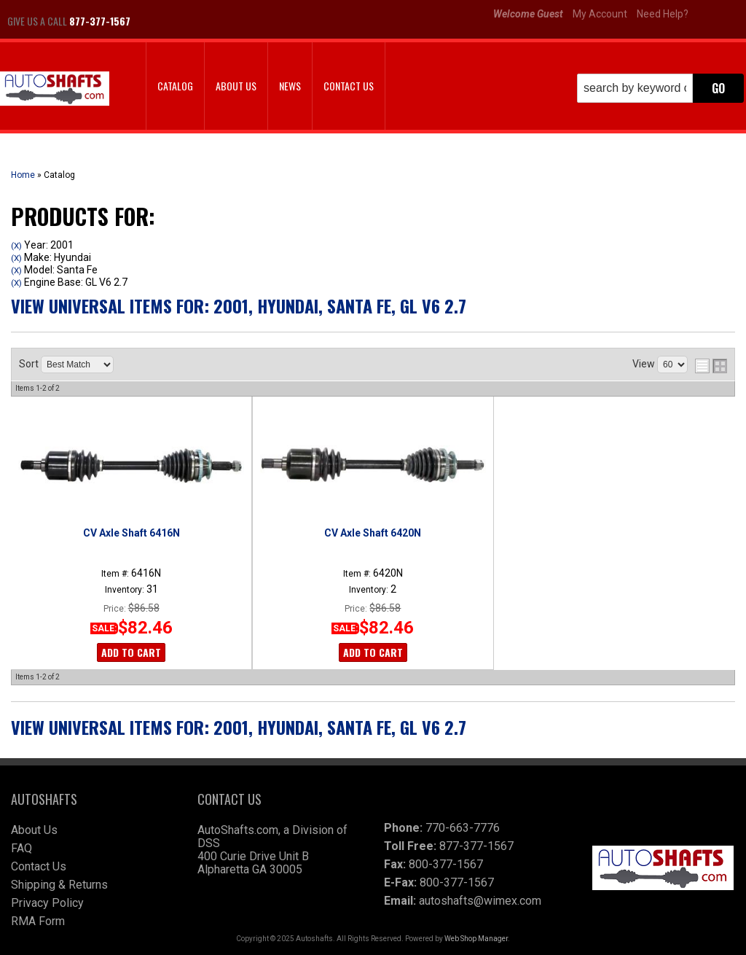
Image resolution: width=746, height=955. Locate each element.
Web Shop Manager (476, 939)
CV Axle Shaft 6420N (372, 533)
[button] (660, 88)
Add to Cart (131, 652)
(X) (16, 246)
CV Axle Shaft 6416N (131, 533)
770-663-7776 (462, 828)
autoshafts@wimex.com (480, 901)
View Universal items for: (238, 305)
